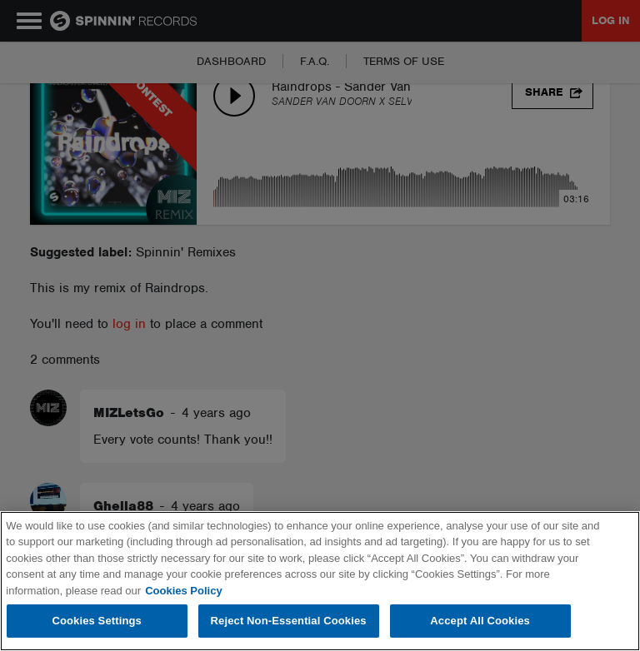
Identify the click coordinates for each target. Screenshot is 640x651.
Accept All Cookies (480, 620)
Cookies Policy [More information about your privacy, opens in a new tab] (183, 590)
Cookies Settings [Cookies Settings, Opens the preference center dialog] (97, 620)
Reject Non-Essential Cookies (289, 620)
